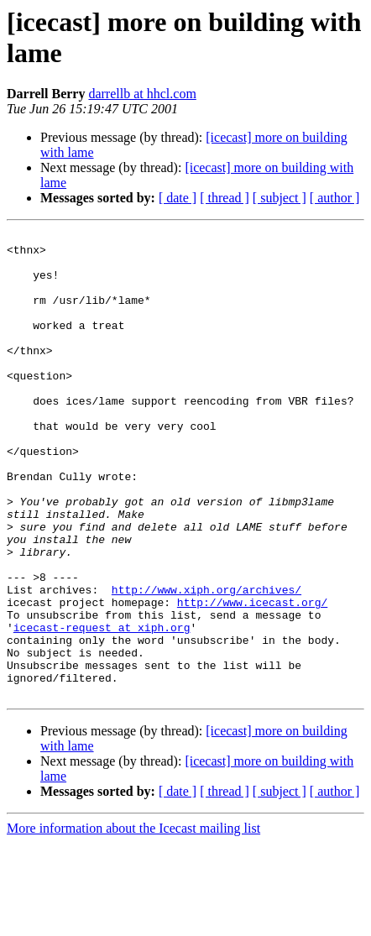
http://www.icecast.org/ (252, 677)
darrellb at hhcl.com (142, 93)
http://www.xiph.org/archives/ (206, 662)
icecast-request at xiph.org (102, 707)
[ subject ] (279, 198)
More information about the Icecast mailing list (133, 921)
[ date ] (177, 198)
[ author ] (335, 198)
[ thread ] (224, 198)
